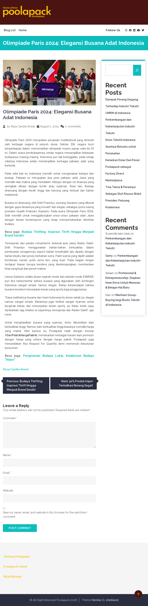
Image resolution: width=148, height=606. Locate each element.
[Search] (137, 70)
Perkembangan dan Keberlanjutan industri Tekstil (120, 126)
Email (7, 472)
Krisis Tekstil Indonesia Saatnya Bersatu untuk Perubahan (120, 146)
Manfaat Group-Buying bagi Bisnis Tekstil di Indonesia (122, 299)
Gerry (109, 255)
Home (23, 30)
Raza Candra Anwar (23, 126)
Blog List (10, 30)
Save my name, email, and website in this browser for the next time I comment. (45, 514)
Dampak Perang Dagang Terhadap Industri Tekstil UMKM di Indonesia (122, 106)
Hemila (96, 600)
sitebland (112, 600)
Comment (10, 418)
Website (8, 490)
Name (7, 455)
